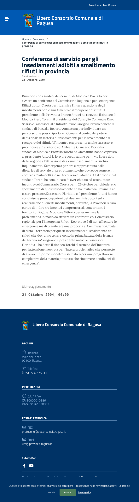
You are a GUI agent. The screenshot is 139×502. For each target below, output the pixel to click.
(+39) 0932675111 (34, 373)
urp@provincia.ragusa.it (37, 444)
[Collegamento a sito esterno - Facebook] (24, 465)
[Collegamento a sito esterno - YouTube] (31, 465)
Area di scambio (98, 5)
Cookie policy (84, 492)
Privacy (112, 5)
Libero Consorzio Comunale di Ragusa (66, 324)
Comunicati (39, 39)
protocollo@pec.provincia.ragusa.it (44, 431)
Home (25, 39)
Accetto (67, 492)
